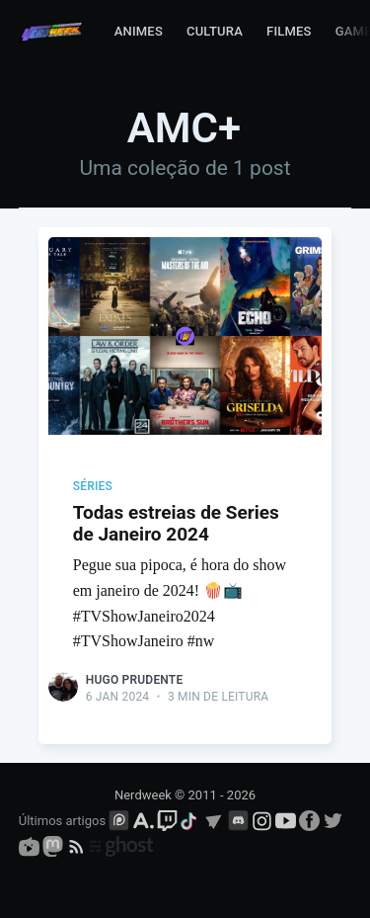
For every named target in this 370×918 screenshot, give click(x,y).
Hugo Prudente (135, 680)
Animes (138, 31)
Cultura (214, 31)
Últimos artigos (62, 820)
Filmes (289, 31)
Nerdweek (143, 795)
